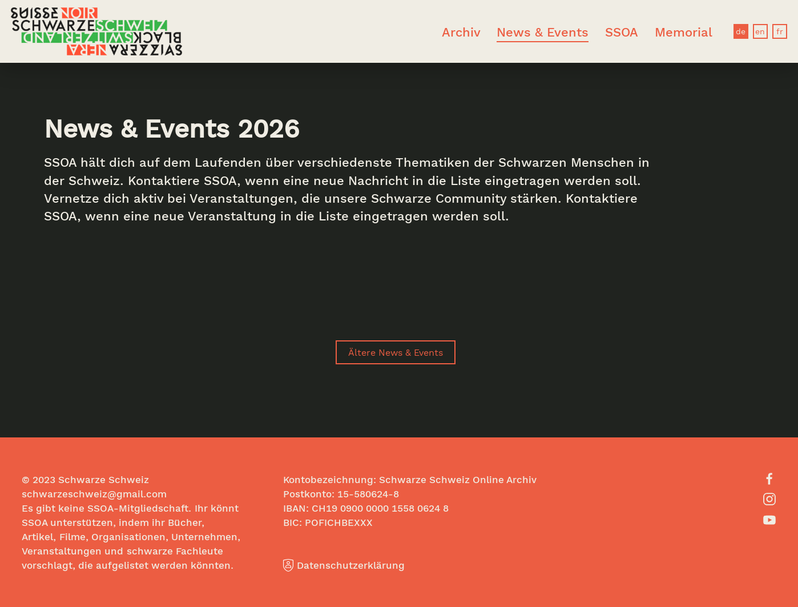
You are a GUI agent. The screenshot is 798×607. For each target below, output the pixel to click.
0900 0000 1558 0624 (390, 508)
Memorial (683, 31)
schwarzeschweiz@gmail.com (94, 494)
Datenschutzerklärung (344, 565)
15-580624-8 (368, 494)
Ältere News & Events (395, 352)
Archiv (461, 31)
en (760, 31)
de (740, 31)
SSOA (621, 31)
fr (779, 31)
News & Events (543, 31)
